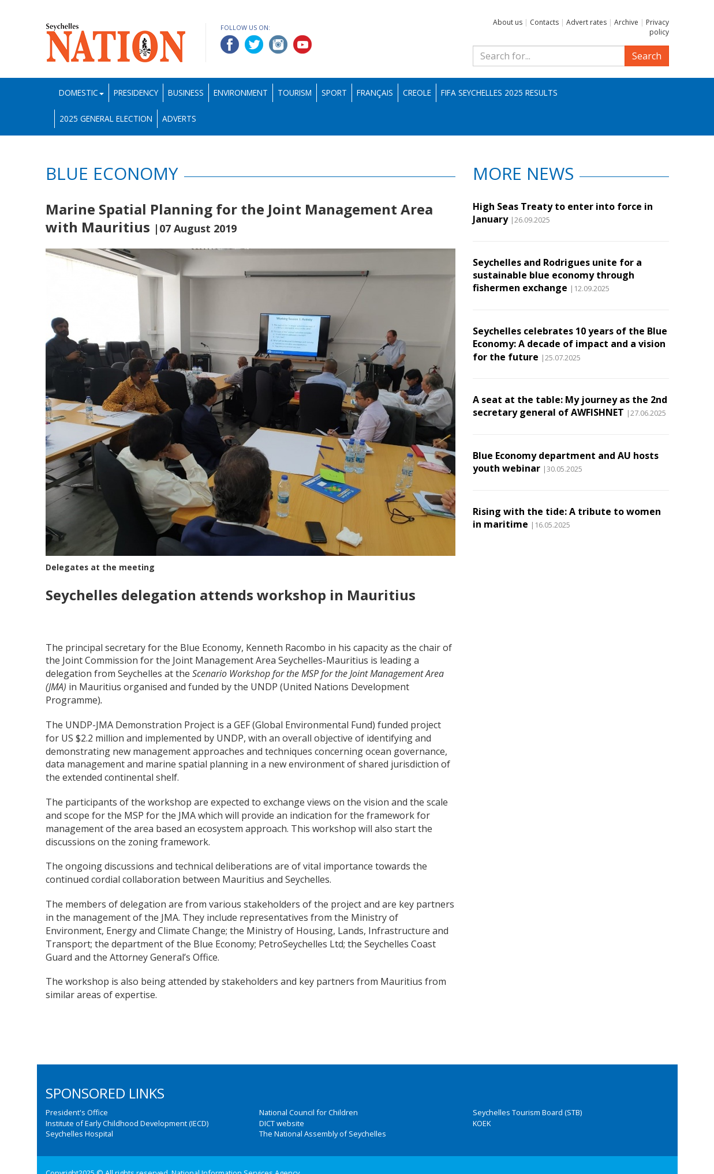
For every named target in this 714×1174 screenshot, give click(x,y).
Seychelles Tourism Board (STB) (527, 1112)
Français (375, 92)
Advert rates (586, 22)
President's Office (77, 1112)
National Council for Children (308, 1112)
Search (646, 56)
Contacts (544, 22)
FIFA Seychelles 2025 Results (499, 92)
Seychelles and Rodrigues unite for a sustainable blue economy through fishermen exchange (557, 275)
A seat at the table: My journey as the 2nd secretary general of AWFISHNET (570, 406)
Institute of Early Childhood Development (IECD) (127, 1123)
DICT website (281, 1123)
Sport (334, 92)
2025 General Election (105, 118)
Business (186, 92)
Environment (241, 92)
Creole (417, 92)
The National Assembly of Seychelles (322, 1133)
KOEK (482, 1123)
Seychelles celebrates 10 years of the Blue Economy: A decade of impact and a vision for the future (570, 344)
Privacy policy (657, 27)
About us (507, 22)
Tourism (295, 92)
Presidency (136, 92)
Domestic (81, 92)
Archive (626, 22)
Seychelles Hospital (79, 1133)
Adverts (179, 118)
